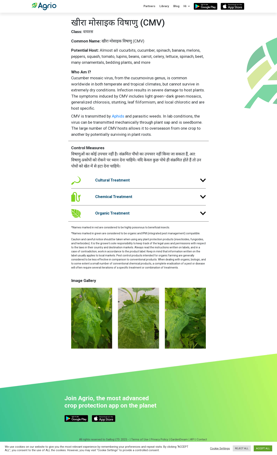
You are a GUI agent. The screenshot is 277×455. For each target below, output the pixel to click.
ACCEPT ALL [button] (263, 448)
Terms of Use (140, 439)
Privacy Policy (159, 439)
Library (164, 6)
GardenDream (179, 439)
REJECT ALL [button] (242, 448)
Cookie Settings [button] (220, 448)
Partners (149, 6)
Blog (176, 6)
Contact (202, 439)
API (192, 439)
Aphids (118, 116)
